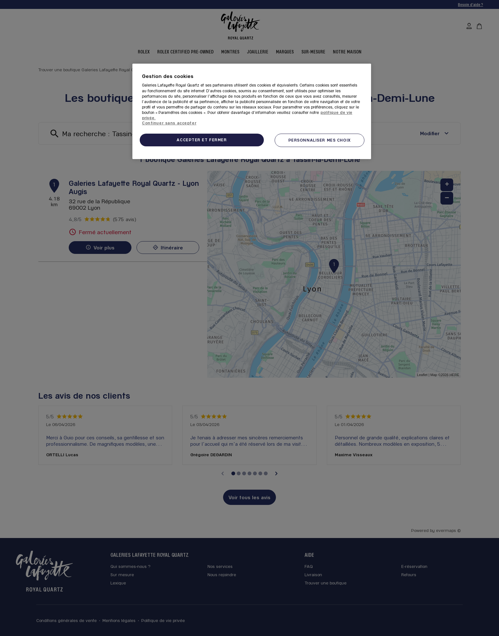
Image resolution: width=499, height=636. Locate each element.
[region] (251, 111)
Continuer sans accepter (169, 123)
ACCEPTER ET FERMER (202, 139)
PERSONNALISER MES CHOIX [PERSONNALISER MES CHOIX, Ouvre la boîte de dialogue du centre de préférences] (319, 140)
